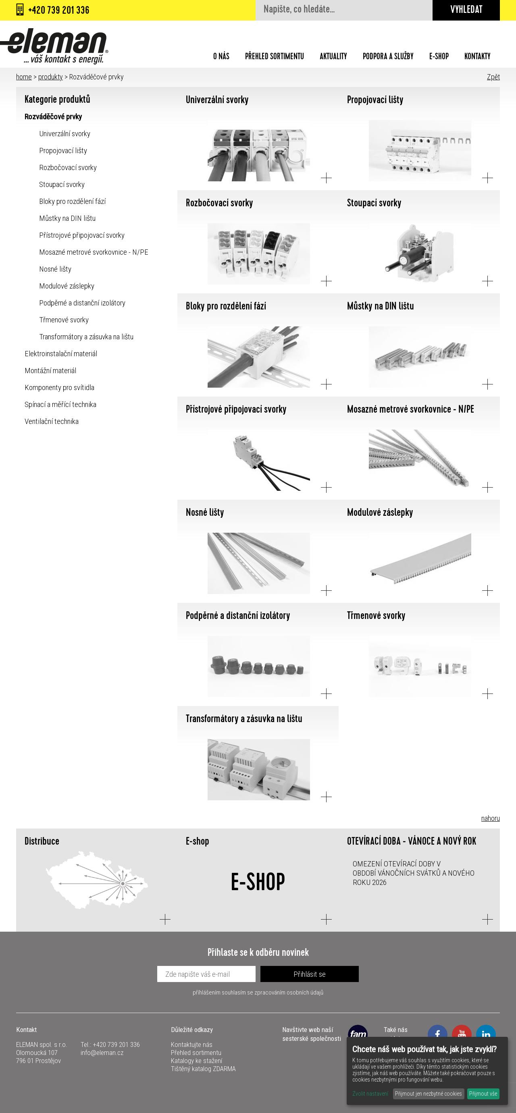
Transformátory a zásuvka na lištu (86, 336)
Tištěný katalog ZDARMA (203, 1069)
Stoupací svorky (62, 184)
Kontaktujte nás (191, 1044)
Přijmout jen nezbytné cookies (428, 1093)
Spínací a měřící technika (60, 404)
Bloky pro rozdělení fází (72, 201)
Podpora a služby (388, 57)
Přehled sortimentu (274, 57)
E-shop (439, 57)
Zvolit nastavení (370, 1093)
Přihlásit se (309, 974)
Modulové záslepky (66, 286)
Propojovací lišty (63, 150)
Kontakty (477, 57)
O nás (221, 57)
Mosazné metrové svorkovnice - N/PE (93, 252)
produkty (50, 77)
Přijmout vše (483, 1093)
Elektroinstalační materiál (61, 353)
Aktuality (333, 57)
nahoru (490, 818)
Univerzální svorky (64, 133)
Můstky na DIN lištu (67, 218)
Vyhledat (466, 10)
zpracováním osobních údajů (288, 992)
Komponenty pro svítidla (59, 387)
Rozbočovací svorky (68, 167)
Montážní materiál (50, 370)
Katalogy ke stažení (196, 1061)
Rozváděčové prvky (53, 116)
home (24, 77)
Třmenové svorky (64, 319)
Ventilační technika (52, 421)
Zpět (493, 77)
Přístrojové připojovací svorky (82, 235)
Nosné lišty (55, 269)
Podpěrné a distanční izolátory (82, 302)
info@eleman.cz (102, 1053)
